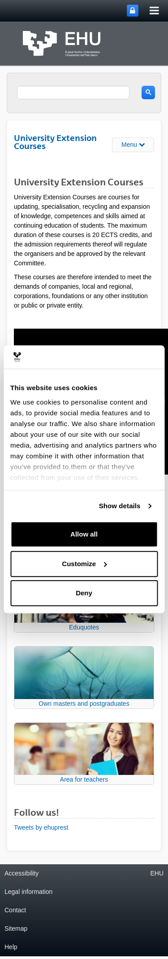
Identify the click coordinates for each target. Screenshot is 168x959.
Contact (15, 910)
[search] (73, 92)
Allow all (84, 534)
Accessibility (21, 873)
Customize (84, 563)
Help (10, 946)
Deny (84, 593)
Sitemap (15, 928)
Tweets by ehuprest (41, 827)
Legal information (28, 891)
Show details (120, 506)
